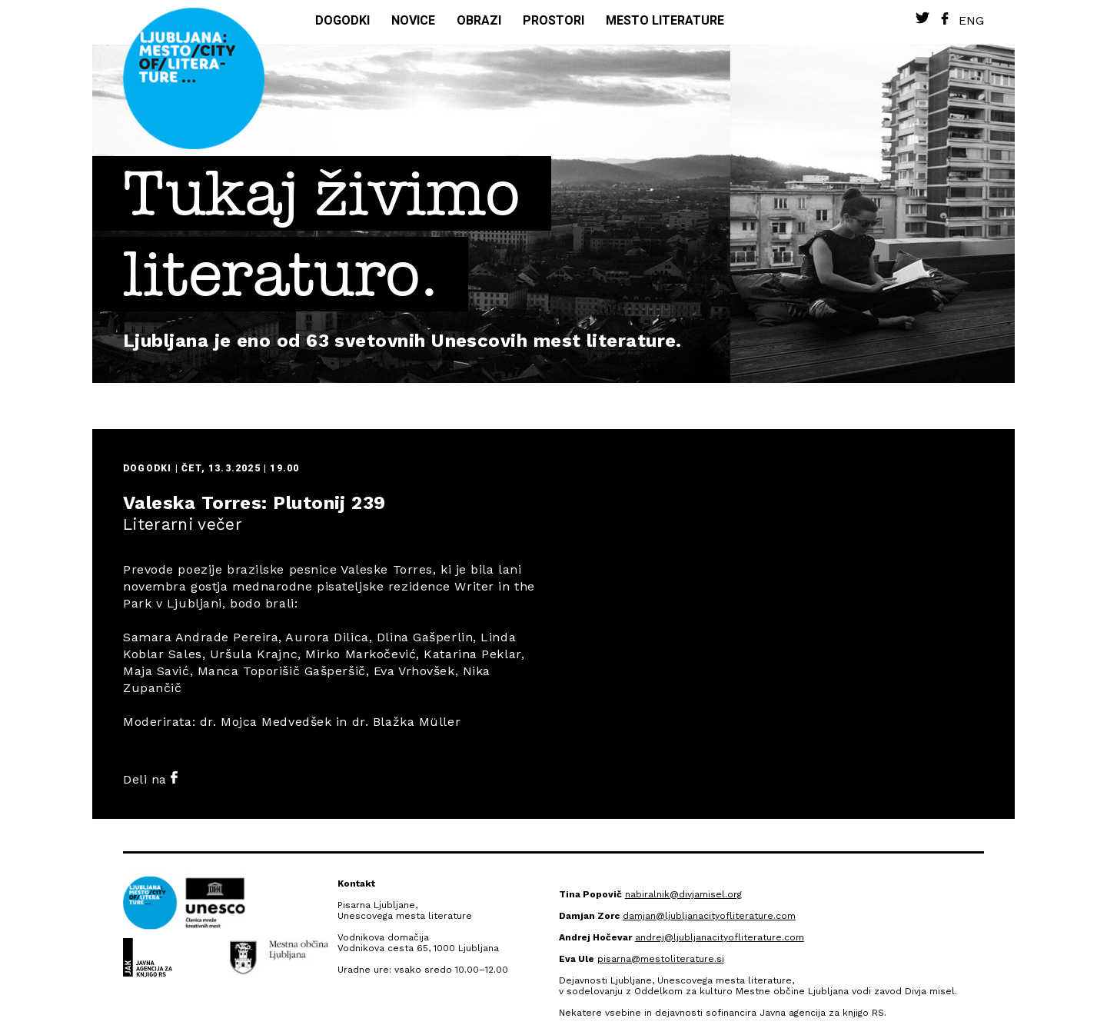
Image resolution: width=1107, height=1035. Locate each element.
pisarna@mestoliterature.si (660, 958)
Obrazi (479, 20)
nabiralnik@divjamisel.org (683, 894)
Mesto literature (665, 20)
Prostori (553, 20)
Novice (413, 20)
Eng (971, 20)
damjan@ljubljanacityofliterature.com (709, 915)
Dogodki (342, 20)
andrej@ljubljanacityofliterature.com (719, 937)
